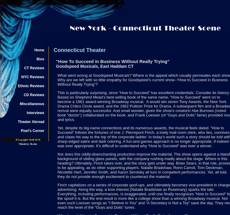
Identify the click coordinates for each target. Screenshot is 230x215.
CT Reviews (34, 68)
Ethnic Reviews (31, 86)
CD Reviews (34, 95)
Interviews (35, 113)
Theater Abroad (31, 122)
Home (39, 50)
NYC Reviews (32, 77)
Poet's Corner (32, 131)
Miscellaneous (32, 104)
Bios (40, 59)
